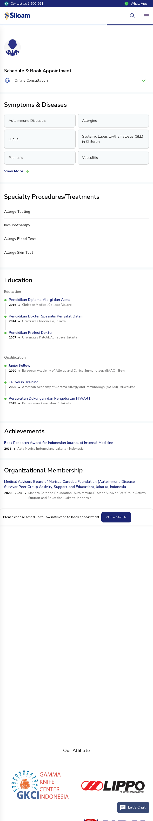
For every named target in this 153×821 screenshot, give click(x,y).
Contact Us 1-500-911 (23, 4)
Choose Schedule (116, 517)
